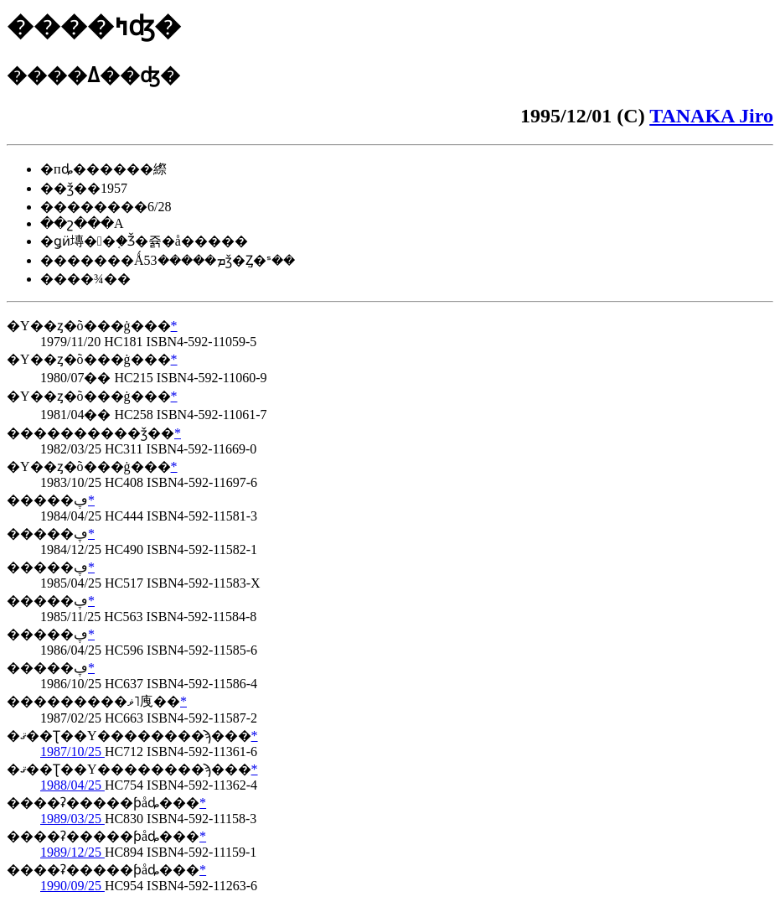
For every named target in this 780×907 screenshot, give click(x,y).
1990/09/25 (72, 885)
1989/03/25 (72, 818)
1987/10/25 (72, 751)
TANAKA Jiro (711, 116)
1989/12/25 (72, 852)
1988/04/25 (72, 785)
